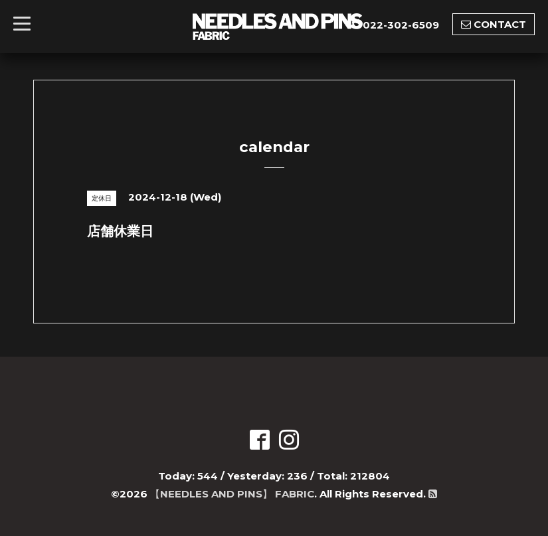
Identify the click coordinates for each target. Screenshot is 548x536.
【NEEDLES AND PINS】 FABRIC (232, 494)
